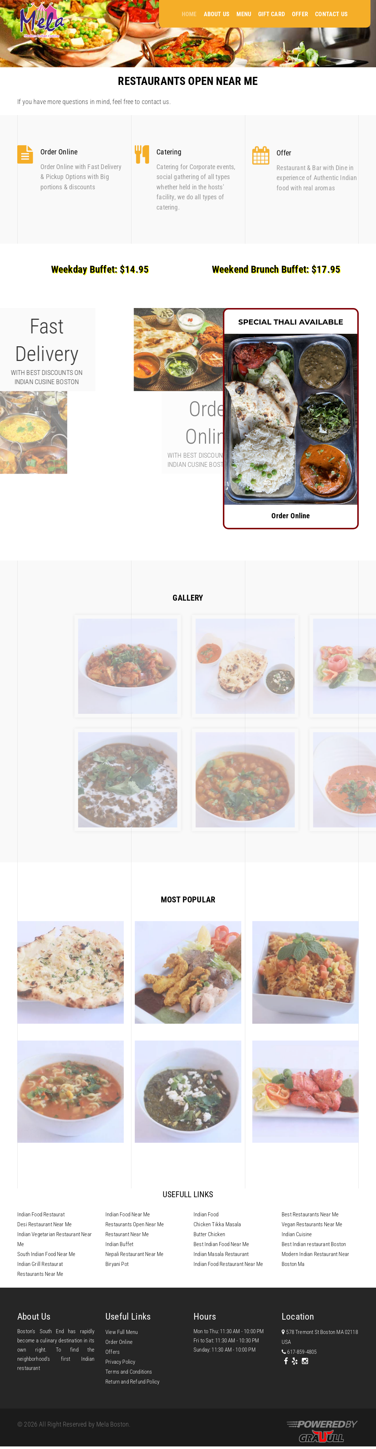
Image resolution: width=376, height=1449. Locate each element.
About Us (216, 14)
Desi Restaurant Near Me (44, 1224)
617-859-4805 (299, 1352)
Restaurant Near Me (127, 1234)
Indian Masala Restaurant (221, 1254)
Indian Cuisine (297, 1234)
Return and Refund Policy (132, 1381)
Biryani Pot (117, 1264)
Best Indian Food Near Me (221, 1244)
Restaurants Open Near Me (134, 1224)
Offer (300, 14)
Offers (112, 1352)
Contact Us (331, 14)
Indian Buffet (119, 1244)
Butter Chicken (209, 1234)
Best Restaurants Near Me (310, 1214)
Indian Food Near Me (127, 1214)
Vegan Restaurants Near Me (312, 1224)
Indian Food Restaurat (41, 1214)
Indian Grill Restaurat (40, 1264)
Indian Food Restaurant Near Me (228, 1264)
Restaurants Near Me (40, 1274)
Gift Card (271, 14)
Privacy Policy (120, 1362)
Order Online (119, 1342)
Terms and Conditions (128, 1371)
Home (189, 14)
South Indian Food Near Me (46, 1254)
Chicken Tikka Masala (217, 1224)
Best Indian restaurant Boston (314, 1244)
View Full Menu (121, 1332)
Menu (243, 14)
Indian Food (206, 1214)
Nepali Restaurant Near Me (134, 1254)
